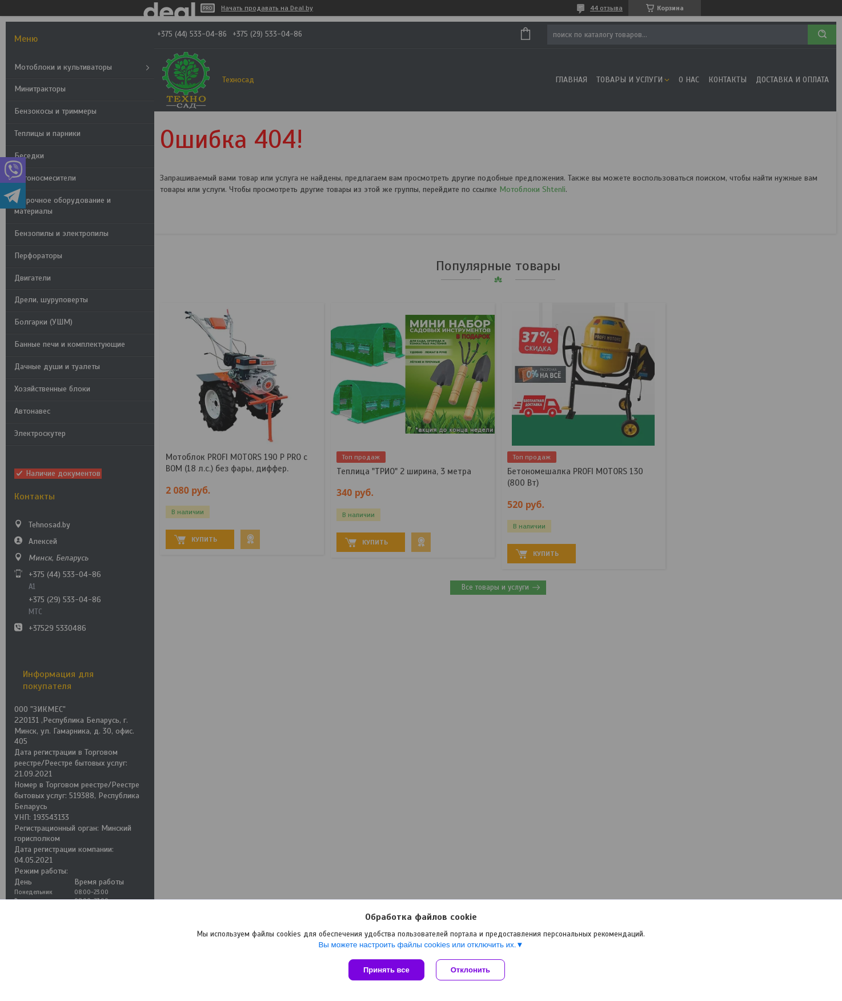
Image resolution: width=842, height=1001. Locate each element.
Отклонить (470, 970)
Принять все (386, 970)
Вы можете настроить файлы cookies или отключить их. (417, 944)
